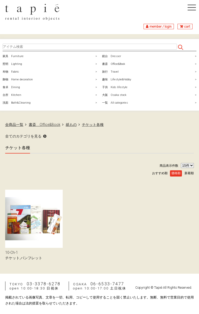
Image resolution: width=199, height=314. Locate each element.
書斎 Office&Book (113, 64)
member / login (161, 26)
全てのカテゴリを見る (23, 136)
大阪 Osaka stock (114, 95)
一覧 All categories (115, 102)
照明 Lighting (12, 64)
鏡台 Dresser (111, 56)
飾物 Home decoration (18, 79)
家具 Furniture (13, 56)
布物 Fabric (11, 71)
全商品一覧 (14, 124)
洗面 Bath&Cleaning (17, 102)
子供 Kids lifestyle (114, 87)
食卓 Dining (11, 87)
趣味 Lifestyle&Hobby (116, 79)
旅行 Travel (110, 71)
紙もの (71, 124)
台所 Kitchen (12, 95)
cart (187, 26)
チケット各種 (93, 124)
